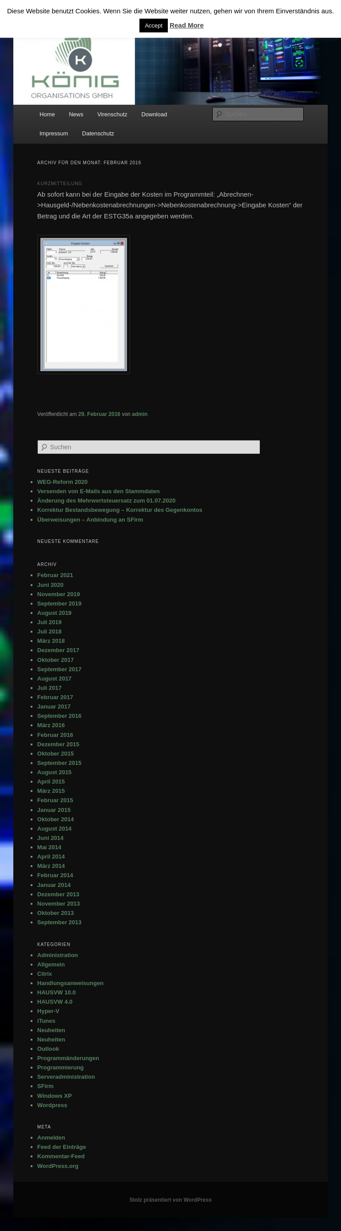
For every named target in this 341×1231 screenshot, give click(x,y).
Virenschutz (112, 114)
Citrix (44, 973)
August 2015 (54, 772)
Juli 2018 (49, 631)
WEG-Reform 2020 (62, 482)
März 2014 (51, 866)
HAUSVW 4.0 (54, 1001)
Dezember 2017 (58, 650)
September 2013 (59, 922)
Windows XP (54, 1095)
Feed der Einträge (61, 1147)
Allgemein (51, 964)
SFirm (45, 1086)
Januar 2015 (54, 810)
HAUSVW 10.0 (56, 992)
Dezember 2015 (58, 744)
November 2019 (58, 594)
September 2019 (59, 603)
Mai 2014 (49, 847)
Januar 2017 (54, 706)
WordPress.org (58, 1166)
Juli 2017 (49, 688)
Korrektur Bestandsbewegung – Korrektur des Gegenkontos (119, 510)
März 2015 (51, 791)
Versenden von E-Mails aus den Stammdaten (98, 491)
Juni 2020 (50, 585)
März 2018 (51, 640)
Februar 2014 (55, 875)
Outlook (48, 1048)
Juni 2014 (50, 838)
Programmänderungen (68, 1058)
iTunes (46, 1020)
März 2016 (51, 725)
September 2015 (59, 763)
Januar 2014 (54, 885)
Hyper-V (48, 1011)
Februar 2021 (55, 575)
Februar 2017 (55, 697)
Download (154, 114)
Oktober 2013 (55, 913)
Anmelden (51, 1137)
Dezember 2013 (58, 894)
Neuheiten (51, 1030)
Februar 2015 (55, 800)
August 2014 (54, 828)
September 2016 (59, 715)
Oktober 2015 (55, 753)
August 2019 (54, 613)
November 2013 (58, 903)
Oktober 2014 (55, 819)
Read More (187, 25)
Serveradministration (66, 1076)
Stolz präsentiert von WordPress (170, 1200)
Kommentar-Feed (61, 1156)
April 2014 (51, 856)
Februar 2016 (55, 735)
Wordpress (52, 1105)
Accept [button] (154, 25)
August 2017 (54, 678)
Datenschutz (98, 133)
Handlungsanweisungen (70, 983)
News (76, 114)
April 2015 (51, 781)
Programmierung (60, 1067)
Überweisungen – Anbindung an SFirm (90, 519)
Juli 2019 (49, 622)
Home (47, 114)
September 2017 (59, 669)
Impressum (54, 133)
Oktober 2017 (55, 660)
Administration (57, 955)
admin (139, 414)
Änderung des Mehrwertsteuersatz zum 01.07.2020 (106, 500)
